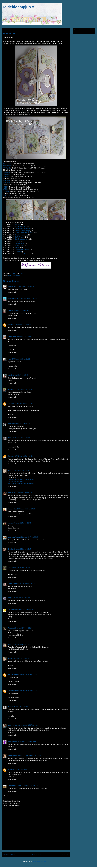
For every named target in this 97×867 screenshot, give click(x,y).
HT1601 (5, 187)
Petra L (10, 438)
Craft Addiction (20, 243)
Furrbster (11, 403)
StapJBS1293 (7, 195)
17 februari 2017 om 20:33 (22, 523)
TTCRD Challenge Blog (15, 481)
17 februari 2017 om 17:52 (22, 438)
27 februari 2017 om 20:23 (25, 769)
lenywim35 (11, 493)
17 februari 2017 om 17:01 (24, 403)
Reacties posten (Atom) (41, 861)
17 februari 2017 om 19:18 (20, 470)
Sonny (10, 644)
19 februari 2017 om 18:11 (29, 674)
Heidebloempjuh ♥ (18, 7)
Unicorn (17, 247)
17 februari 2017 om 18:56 (24, 456)
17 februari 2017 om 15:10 (23, 389)
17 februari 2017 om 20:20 (26, 509)
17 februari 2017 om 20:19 (24, 493)
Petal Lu (17, 241)
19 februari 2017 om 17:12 (21, 644)
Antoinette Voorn (14, 537)
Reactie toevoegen (10, 796)
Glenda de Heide (13, 674)
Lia (9, 375)
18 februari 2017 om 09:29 (21, 567)
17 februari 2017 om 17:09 (21, 424)
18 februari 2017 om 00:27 (22, 549)
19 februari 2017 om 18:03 (21, 658)
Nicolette (11, 389)
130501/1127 (7, 166)
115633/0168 (7, 164)
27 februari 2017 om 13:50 (32, 755)
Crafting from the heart (22, 228)
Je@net (10, 324)
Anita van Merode (14, 725)
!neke (10, 359)
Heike (10, 707)
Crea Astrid (12, 336)
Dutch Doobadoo (14, 276)
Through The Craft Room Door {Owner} (21, 479)
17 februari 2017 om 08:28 (28, 298)
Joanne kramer (13, 298)
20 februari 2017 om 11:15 (29, 725)
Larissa (10, 523)
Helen (10, 658)
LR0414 (5, 189)
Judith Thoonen (13, 583)
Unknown (11, 456)
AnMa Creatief (19, 245)
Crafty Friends (19, 237)
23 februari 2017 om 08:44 (27, 741)
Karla (9, 567)
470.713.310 (7, 168)
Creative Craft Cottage (22, 231)
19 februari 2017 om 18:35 (21, 707)
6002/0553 (6, 172)
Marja (10, 310)
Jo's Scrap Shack (20, 226)
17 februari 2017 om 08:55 (22, 324)
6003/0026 (6, 180)
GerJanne (11, 609)
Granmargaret (13, 741)
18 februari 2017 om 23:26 (24, 609)
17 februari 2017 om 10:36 (25, 336)
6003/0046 (6, 183)
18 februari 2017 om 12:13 (28, 583)
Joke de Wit (12, 286)
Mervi (10, 424)
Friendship (18, 252)
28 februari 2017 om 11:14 (30, 785)
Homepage (36, 854)
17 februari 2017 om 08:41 (21, 310)
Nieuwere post (9, 854)
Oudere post (64, 854)
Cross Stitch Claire (14, 785)
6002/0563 (6, 176)
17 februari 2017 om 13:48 (19, 375)
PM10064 (6, 191)
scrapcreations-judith (15, 755)
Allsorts (17, 224)
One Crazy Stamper (21, 239)
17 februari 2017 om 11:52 (21, 359)
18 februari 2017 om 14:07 (22, 597)
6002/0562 (6, 174)
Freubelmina (12, 509)
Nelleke (10, 549)
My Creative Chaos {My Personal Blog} (21, 483)
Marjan (10, 597)
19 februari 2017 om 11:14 (23, 628)
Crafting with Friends (22, 249)
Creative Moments (21, 235)
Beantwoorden (12, 292)
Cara (9, 470)
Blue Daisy (11, 769)
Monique (11, 628)
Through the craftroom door (24, 233)
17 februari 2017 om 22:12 (29, 537)
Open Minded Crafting (22, 254)
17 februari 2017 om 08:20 (25, 286)
